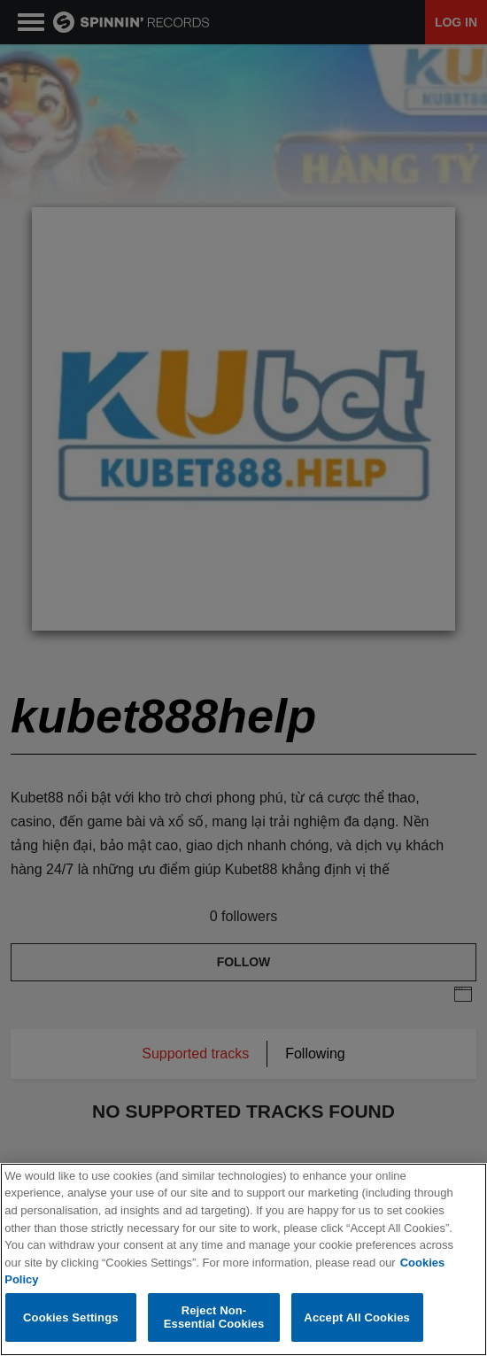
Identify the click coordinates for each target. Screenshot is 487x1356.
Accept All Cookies (357, 1317)
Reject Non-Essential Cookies (214, 1317)
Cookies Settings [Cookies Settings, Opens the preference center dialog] (71, 1317)
